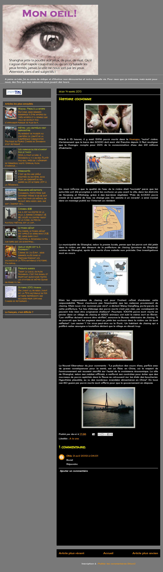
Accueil (108, 553)
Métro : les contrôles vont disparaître (32, 129)
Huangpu (134, 139)
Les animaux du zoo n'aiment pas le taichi (32, 150)
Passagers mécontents (30, 189)
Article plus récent (71, 553)
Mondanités (24, 170)
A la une (74, 438)
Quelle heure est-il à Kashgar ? (29, 248)
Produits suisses (26, 268)
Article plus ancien (145, 553)
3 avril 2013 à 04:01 (85, 456)
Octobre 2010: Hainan (29, 287)
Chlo (69, 456)
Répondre (72, 464)
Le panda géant (26, 227)
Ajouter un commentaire (74, 471)
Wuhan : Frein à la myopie (31, 108)
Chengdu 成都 (25, 208)
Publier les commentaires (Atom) (116, 563)
